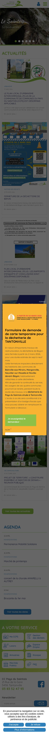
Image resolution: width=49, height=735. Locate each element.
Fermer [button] (42, 302)
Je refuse (35, 724)
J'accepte (13, 724)
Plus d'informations (24, 729)
